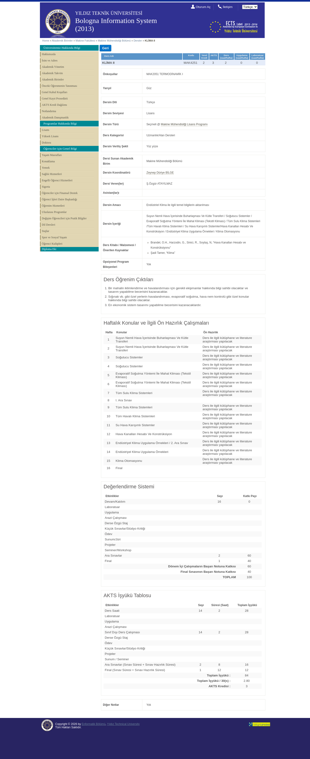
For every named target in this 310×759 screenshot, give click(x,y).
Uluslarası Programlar (54, 212)
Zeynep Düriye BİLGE (160, 172)
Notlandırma (49, 111)
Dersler (138, 40)
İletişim (227, 7)
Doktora (46, 142)
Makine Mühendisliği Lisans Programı (184, 124)
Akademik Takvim (52, 73)
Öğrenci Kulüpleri (52, 243)
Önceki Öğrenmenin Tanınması (59, 85)
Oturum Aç (203, 7)
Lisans (45, 130)
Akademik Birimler (62, 40)
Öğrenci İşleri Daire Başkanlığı (59, 199)
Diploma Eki (49, 249)
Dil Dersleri (48, 224)
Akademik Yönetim (53, 66)
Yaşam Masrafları (52, 155)
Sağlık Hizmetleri (52, 174)
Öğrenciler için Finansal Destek (60, 193)
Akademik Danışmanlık (55, 117)
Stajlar (45, 231)
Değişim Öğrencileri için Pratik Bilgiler (64, 218)
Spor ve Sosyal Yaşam (54, 237)
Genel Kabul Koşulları (54, 92)
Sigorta (46, 186)
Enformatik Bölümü (93, 724)
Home (45, 40)
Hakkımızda (49, 54)
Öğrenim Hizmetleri (53, 205)
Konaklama (48, 161)
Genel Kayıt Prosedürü (55, 98)
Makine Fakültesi (86, 40)
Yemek (46, 167)
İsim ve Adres (50, 60)
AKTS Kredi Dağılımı (54, 104)
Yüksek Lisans (50, 136)
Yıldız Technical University (123, 724)
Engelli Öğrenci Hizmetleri (57, 180)
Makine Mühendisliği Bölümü (114, 40)
